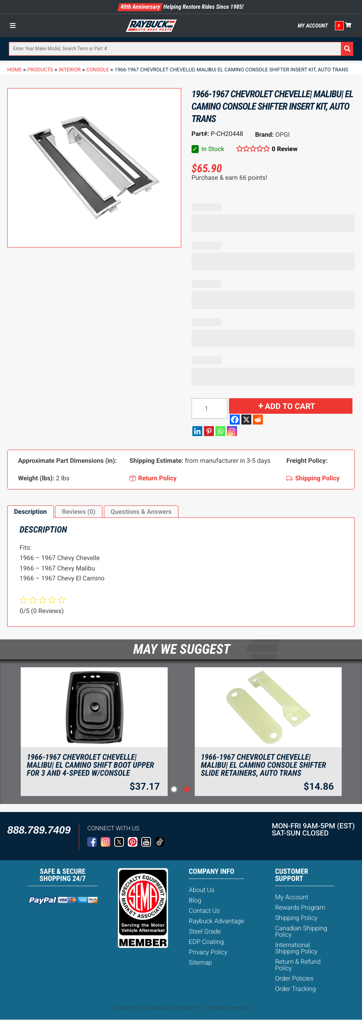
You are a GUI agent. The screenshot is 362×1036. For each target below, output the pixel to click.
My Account (312, 26)
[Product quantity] (209, 408)
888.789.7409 (38, 830)
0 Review (284, 149)
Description (30, 511)
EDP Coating (206, 942)
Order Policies (294, 978)
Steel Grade (205, 931)
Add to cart (290, 406)
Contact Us (204, 910)
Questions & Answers (141, 511)
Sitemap (200, 962)
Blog (195, 900)
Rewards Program (300, 907)
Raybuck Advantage (216, 921)
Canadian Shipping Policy (301, 931)
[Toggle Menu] (15, 25)
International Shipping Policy (296, 948)
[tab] (30, 511)
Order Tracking (295, 989)
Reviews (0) (78, 511)
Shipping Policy (296, 918)
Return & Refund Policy (298, 965)
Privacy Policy (208, 952)
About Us (201, 890)
